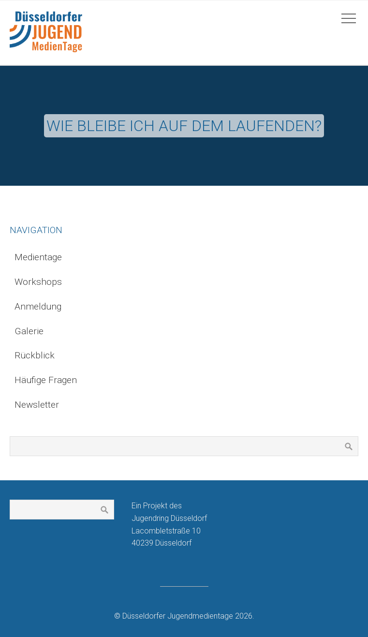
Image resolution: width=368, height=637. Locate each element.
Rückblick (35, 355)
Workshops (38, 281)
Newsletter (37, 404)
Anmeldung (38, 306)
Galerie (29, 331)
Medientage (38, 257)
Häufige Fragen (46, 379)
